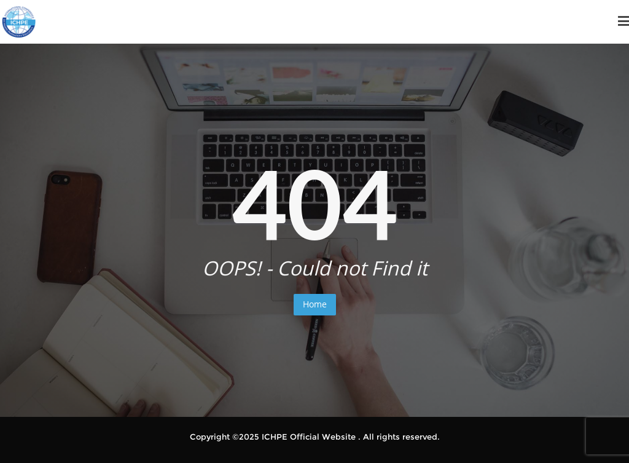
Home (315, 304)
